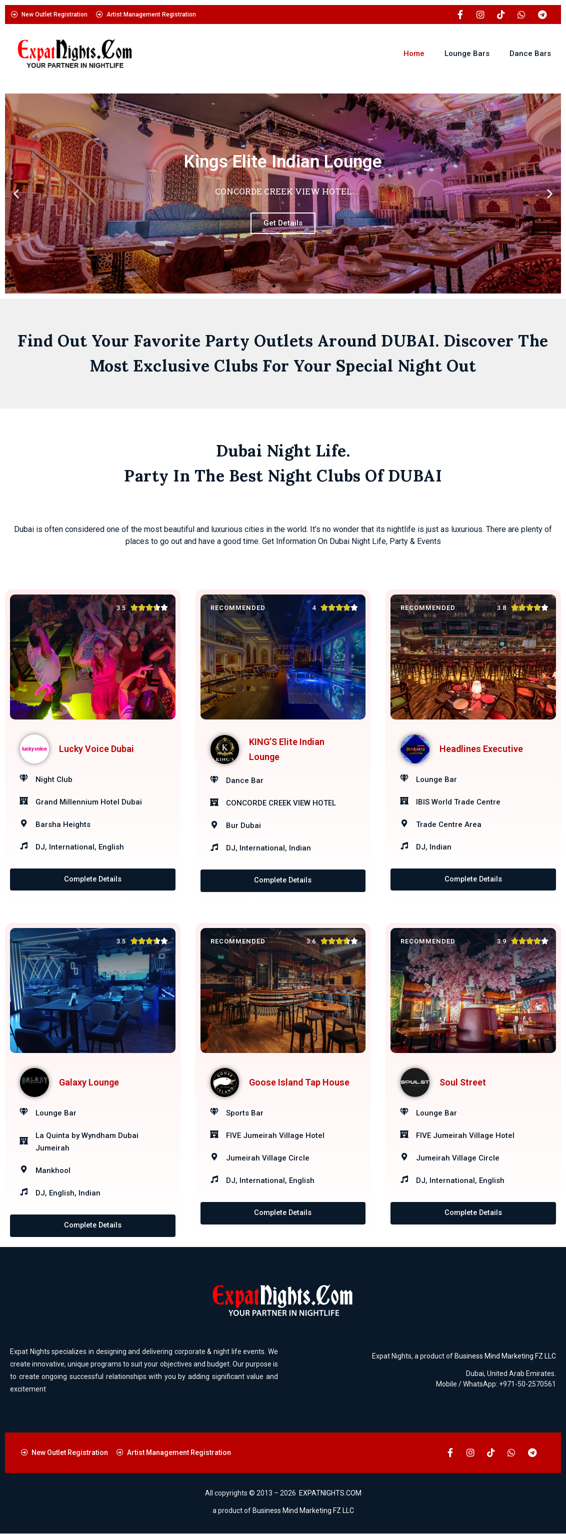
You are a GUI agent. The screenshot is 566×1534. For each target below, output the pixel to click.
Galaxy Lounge (89, 1083)
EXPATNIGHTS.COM (330, 1494)
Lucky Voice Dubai (96, 749)
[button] (16, 193)
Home (414, 53)
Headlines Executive (481, 749)
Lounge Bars (467, 53)
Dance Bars (530, 53)
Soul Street (463, 1083)
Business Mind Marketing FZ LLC (505, 1356)
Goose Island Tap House (299, 1083)
